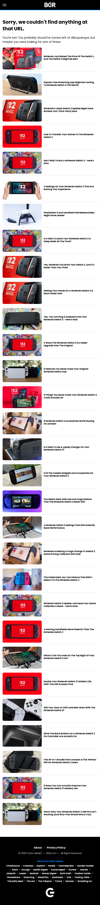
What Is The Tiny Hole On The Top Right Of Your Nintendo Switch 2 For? (69, 657)
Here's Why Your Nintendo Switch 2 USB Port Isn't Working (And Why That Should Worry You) (70, 813)
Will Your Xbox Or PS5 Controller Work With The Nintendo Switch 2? (69, 709)
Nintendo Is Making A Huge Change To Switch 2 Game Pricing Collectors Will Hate (69, 552)
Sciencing (29, 877)
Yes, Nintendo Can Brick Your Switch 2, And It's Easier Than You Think (69, 266)
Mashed (34, 873)
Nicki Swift (65, 873)
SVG (69, 877)
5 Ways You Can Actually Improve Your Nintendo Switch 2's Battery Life (65, 787)
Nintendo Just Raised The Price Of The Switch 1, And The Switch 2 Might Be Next (69, 58)
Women (69, 881)
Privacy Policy (56, 847)
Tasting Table (82, 877)
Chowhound (13, 865)
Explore (41, 865)
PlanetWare (13, 877)
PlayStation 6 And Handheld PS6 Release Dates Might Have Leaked (69, 214)
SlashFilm (43, 877)
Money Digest (49, 873)
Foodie (51, 865)
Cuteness (28, 865)
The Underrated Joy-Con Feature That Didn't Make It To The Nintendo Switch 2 (68, 578)
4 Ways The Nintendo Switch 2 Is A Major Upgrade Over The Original (66, 344)
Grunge (25, 869)
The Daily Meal (15, 881)
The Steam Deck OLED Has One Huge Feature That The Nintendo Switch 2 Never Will (68, 500)
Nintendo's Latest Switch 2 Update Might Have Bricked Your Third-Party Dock (68, 110)
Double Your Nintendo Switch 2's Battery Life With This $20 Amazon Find (67, 683)
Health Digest (40, 869)
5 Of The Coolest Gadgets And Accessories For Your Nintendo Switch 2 (68, 474)
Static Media (34, 853)
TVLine (58, 881)
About (38, 847)
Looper (22, 873)
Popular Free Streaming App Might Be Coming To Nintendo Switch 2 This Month (69, 83)
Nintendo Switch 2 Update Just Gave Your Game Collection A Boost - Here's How (70, 605)
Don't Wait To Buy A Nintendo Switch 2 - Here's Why (69, 162)
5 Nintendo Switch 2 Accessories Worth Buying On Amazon (69, 422)
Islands (84, 869)
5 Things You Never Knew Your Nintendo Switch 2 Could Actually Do (70, 396)
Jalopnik (11, 873)
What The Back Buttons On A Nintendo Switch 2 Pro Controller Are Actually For (69, 735)
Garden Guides (85, 865)
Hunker (73, 869)
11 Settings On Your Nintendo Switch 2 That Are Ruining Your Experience (69, 188)
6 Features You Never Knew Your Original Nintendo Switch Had (66, 370)
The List (31, 881)
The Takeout (45, 881)
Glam (15, 869)
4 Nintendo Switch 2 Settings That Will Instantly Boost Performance (69, 526)
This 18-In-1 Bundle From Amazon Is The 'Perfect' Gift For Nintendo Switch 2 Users (70, 761)
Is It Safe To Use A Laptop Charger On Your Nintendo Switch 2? (66, 448)
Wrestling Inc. (85, 881)
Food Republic (66, 865)
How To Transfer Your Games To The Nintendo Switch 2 (69, 136)
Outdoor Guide (83, 873)
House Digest (58, 869)
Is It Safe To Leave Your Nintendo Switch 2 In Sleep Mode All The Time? (67, 240)
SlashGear (57, 877)
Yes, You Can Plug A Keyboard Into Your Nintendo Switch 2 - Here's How (65, 318)
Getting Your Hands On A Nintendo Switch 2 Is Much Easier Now (68, 292)
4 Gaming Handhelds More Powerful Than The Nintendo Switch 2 (69, 631)
